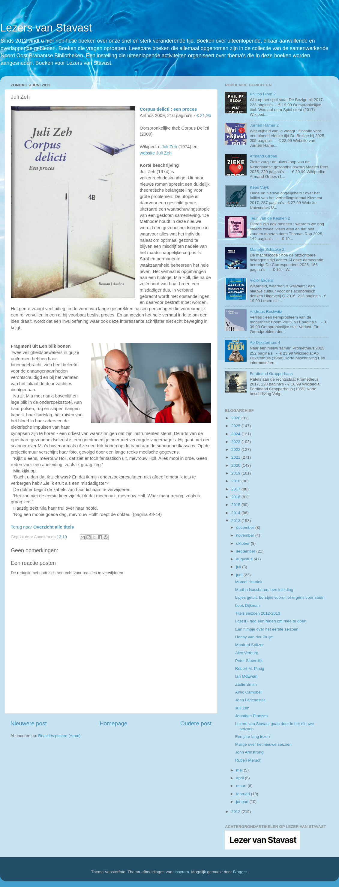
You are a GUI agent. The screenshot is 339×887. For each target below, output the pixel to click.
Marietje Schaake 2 (267, 249)
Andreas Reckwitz (266, 311)
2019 (236, 473)
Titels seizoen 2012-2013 (257, 613)
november (245, 535)
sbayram (181, 872)
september (246, 551)
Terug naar (42, 527)
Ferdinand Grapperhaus (271, 373)
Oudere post (196, 723)
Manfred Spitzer (249, 645)
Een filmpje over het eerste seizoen (266, 629)
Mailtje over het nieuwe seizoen (263, 744)
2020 (236, 465)
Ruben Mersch (248, 760)
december (245, 527)
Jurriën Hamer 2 (264, 125)
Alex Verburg (246, 653)
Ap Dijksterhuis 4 (265, 342)
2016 (236, 497)
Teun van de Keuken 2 (270, 218)
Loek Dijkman (247, 605)
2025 (236, 426)
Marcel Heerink (248, 582)
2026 (236, 418)
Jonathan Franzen (251, 716)
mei (240, 770)
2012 (236, 811)
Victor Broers (261, 280)
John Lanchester (250, 700)
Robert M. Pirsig (249, 668)
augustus (245, 559)
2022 (236, 449)
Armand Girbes (263, 156)
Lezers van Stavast (46, 28)
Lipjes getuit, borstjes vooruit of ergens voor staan (280, 597)
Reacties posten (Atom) (59, 735)
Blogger (240, 872)
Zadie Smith (246, 684)
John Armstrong (249, 752)
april (240, 778)
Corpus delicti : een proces (168, 109)
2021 (236, 457)
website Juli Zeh (156, 153)
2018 (236, 481)
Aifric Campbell (248, 692)
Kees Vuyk (259, 187)
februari (243, 794)
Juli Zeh (169, 146)
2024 (236, 434)
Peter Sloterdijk (249, 660)
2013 (236, 520)
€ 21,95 (203, 115)
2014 (236, 513)
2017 (236, 489)
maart (242, 786)
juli (239, 567)
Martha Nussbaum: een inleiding (264, 589)
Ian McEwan (246, 676)
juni (240, 575)
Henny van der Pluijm (254, 637)
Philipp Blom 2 (262, 94)
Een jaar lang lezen (252, 736)
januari (242, 801)
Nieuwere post (28, 723)
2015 (236, 504)
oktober (243, 543)
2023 (236, 441)
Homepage (113, 723)
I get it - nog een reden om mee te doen (270, 621)
